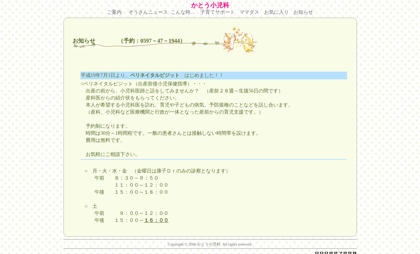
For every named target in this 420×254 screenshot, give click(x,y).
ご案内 (114, 12)
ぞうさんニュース (148, 12)
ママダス (249, 12)
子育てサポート (217, 12)
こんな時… (183, 12)
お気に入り (276, 12)
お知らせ (303, 12)
